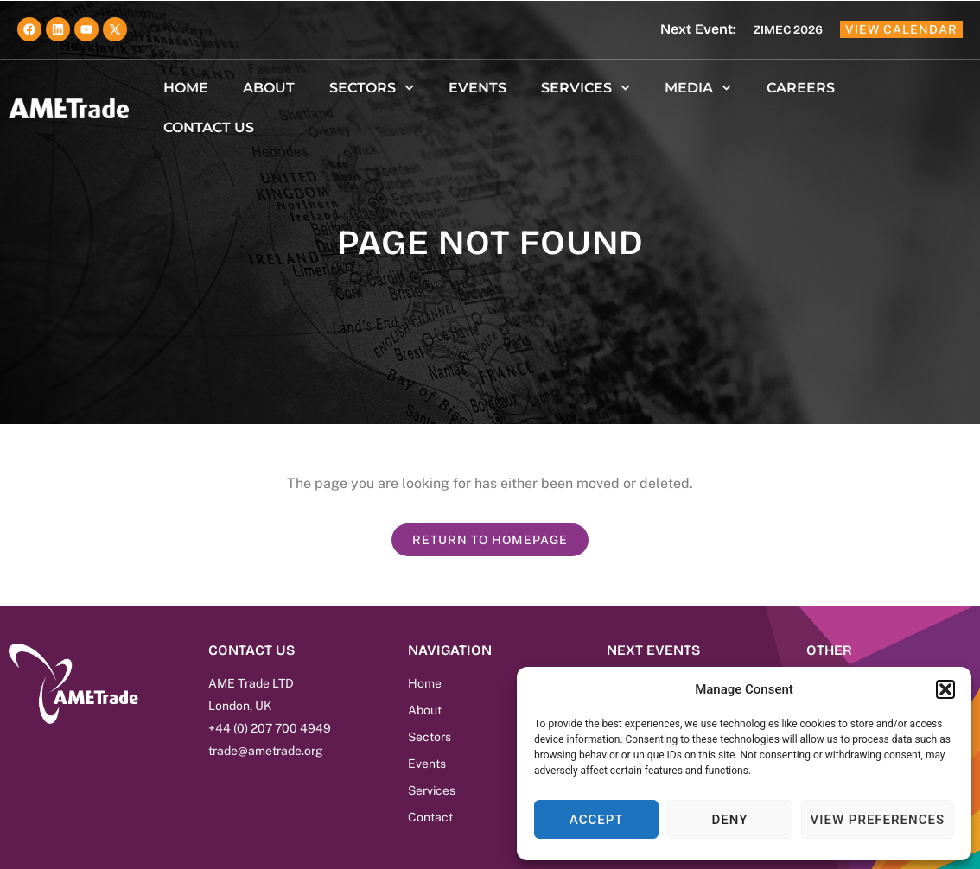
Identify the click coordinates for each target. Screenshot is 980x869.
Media (698, 87)
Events (477, 87)
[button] (945, 689)
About (269, 87)
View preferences (878, 820)
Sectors (371, 87)
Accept (597, 820)
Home (185, 87)
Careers (801, 87)
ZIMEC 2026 (788, 29)
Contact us (208, 127)
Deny (729, 820)
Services (585, 87)
